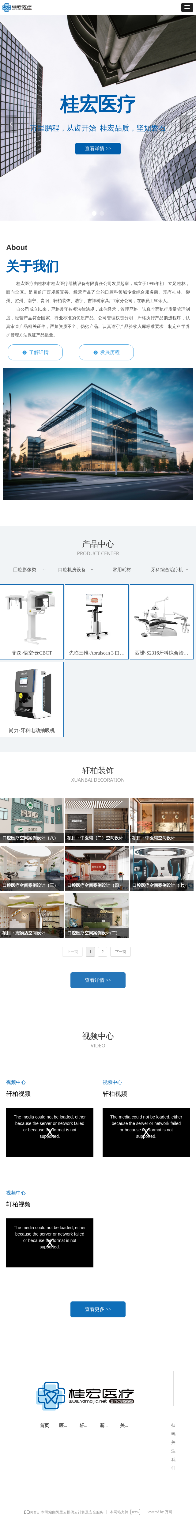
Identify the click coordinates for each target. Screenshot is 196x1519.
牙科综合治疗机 (170, 569)
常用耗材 (122, 569)
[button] (187, 7)
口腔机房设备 (76, 569)
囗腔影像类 (30, 569)
